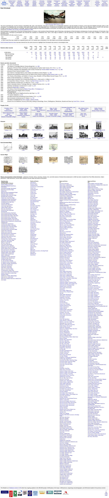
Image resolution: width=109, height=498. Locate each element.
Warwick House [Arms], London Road (8, 273)
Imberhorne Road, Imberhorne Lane (8, 236)
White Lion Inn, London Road (7, 277)
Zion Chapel (3, 279)
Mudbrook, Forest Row (92, 217)
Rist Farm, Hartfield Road (93, 285)
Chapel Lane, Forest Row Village (7, 197)
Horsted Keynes (64, 3)
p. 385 (61, 69)
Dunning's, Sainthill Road (65, 332)
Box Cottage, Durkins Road (65, 242)
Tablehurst (32, 242)
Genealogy (97, 2)
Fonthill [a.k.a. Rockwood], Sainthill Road (68, 357)
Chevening (42, 1)
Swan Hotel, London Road (6, 267)
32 (50, 57)
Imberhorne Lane (33, 220)
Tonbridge (12, 5)
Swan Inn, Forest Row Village (7, 268)
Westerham (56, 5)
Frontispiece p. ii (39, 89)
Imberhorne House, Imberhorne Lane (67, 448)
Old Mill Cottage (91, 240)
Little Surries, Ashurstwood (65, 479)
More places (86, 5)
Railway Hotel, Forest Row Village (8, 247)
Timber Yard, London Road (93, 376)
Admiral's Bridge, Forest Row (7, 184)
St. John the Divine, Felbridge (7, 260)
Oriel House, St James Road (93, 243)
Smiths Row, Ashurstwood (93, 318)
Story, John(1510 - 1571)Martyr (83, 115)
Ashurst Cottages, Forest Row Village (67, 208)
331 (45, 54)
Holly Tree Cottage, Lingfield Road (66, 429)
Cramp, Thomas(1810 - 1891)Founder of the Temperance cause (38, 109)
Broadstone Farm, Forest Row (66, 256)
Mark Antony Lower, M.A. (38, 81)
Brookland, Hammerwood (65, 264)
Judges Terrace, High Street (65, 458)
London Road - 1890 (53, 138)
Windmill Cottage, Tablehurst (93, 419)
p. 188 (47, 84)
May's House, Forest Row (93, 191)
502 (60, 52)
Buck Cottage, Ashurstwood (65, 265)
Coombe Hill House (63, 302)
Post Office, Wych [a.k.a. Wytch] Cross (95, 265)
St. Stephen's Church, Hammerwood (8, 262)
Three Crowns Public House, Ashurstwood (9, 271)
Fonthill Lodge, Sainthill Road (65, 358)
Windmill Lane (33, 253)
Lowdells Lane (33, 227)
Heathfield (27, 3)
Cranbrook (72, 1)
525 (79, 54)
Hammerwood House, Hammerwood (67, 403)
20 (88, 54)
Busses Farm (62, 269)
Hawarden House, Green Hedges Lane (67, 409)
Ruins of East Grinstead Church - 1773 (23, 129)
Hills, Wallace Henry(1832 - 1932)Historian (83, 109)
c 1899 (53, 150)
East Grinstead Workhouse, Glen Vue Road (10, 219)
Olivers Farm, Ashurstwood (93, 242)
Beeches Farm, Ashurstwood (65, 223)
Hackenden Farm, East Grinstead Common (68, 398)
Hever (49, 3)
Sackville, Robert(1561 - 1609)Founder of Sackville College (53, 115)
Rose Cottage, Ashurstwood (93, 293)
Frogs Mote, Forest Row (64, 368)
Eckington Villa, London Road (66, 339)
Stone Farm (90, 338)
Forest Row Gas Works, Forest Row (8, 225)
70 (79, 57)
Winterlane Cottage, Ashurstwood (94, 420)
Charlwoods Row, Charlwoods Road (67, 284)
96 (79, 55)
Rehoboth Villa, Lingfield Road (94, 282)
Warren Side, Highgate (92, 402)
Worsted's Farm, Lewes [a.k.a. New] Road (96, 429)
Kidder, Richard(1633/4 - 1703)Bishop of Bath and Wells (98, 109)
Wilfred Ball (16, 87)
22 (88, 57)
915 (74, 54)
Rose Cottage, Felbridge (93, 295)
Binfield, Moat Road (64, 228)
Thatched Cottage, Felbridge (93, 355)
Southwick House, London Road (94, 326)
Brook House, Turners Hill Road (66, 260)
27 (55, 59)
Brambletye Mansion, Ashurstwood (67, 250)
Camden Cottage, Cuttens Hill (66, 272)
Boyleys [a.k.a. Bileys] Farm (65, 245)
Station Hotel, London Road (6, 264)
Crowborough (79, 1)
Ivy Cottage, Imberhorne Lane (66, 452)
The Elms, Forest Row (92, 359)
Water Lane (32, 249)
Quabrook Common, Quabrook (7, 245)
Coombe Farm (62, 301)
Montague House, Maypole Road (94, 208)
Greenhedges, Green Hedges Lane (67, 392)
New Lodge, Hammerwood (93, 221)
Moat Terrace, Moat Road (93, 204)
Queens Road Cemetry (92, 276)
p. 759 (32, 98)
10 (93, 52)
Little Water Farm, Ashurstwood (66, 481)
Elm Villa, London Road (64, 343)
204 (41, 54)
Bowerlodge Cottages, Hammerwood (67, 241)
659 (64, 54)
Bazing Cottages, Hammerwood (66, 220)
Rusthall (57, 4)
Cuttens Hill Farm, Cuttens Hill (66, 320)
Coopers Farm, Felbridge (65, 304)
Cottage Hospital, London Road (66, 309)
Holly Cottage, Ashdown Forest (66, 428)
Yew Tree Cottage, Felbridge (93, 432)
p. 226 (52, 79)
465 (60, 54)
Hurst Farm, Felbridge (64, 443)
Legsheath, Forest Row (64, 471)
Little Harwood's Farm (64, 477)
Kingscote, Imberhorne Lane (65, 464)
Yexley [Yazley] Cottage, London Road (95, 435)
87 (83, 57)
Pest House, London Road (93, 253)
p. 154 (47, 81)
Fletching (34, 2)
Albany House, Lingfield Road (66, 184)
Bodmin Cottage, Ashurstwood (66, 237)
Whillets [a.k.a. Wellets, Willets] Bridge (9, 275)
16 (88, 59)
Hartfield (12, 3)
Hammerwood (33, 211)
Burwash (27, 1)
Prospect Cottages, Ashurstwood (94, 269)
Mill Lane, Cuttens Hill (5, 242)
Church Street (33, 190)
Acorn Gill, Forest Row (64, 183)
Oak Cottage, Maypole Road (93, 228)
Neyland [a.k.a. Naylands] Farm (94, 224)
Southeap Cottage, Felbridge (93, 324)
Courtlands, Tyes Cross (64, 312)
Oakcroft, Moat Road (92, 232)
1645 (23, 163)
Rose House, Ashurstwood (93, 299)
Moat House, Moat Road (93, 201)
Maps (97, 5)
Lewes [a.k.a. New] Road (35, 222)
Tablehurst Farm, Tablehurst (93, 349)
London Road (33, 226)
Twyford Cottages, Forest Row (94, 387)
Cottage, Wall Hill (63, 308)
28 (83, 55)
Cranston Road (33, 193)
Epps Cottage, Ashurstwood (65, 345)
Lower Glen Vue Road (34, 228)
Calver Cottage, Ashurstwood (65, 271)
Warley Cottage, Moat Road (93, 400)
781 (69, 54)
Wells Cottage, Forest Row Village (95, 409)
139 (74, 55)
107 (36, 54)
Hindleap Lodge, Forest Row (65, 426)
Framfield (49, 2)
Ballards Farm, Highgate (64, 211)
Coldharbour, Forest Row (65, 297)
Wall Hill (32, 248)
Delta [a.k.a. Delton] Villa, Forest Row (67, 324)
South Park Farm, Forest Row (94, 322)
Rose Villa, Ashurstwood (93, 300)
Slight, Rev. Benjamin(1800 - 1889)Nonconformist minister (68, 115)
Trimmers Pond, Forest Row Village (95, 380)
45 (64, 57)
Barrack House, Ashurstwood (65, 216)
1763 (68, 163)
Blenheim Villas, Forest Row (65, 235)
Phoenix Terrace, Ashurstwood (94, 255)
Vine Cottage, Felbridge (92, 394)
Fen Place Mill (62, 349)
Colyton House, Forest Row (65, 298)
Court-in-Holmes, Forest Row (65, 310)
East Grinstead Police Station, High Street (9, 215)
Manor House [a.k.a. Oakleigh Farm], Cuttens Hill (98, 184)
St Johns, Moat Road (92, 333)
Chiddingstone (57, 1)
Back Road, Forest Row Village (7, 189)
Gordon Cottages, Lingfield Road (66, 381)
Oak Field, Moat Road (92, 230)
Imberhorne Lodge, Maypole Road (66, 449)
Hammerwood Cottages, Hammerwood (67, 401)
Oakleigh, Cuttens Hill (92, 238)
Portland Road (33, 234)
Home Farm (62, 432)
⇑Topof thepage (106, 493)
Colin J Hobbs (25, 99)
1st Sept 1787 (83, 164)
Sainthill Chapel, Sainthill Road (7, 253)
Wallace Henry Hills (29, 89)
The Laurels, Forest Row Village (94, 368)
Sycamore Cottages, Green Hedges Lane (96, 348)
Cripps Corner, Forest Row (65, 313)
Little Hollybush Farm (64, 478)
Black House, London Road (65, 231)
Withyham (72, 5)
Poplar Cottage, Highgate (93, 264)
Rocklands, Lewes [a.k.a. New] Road (95, 289)
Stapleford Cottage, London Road (94, 337)
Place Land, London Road (93, 258)
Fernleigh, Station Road (64, 351)
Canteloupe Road (33, 185)
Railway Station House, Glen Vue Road (96, 277)
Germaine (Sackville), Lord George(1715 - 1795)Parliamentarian (68, 109)
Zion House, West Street (93, 436)
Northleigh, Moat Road (92, 227)
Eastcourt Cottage (63, 338)
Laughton (87, 3)
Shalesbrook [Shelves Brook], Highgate (96, 311)
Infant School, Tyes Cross (6, 237)
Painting (22, 87)
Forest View (62, 365)
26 (36, 57)
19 (93, 57)
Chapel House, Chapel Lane (65, 279)
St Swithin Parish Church (6, 259)
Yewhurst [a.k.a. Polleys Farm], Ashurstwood (97, 433)
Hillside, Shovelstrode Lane (65, 423)
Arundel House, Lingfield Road (66, 195)
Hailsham (87, 2)
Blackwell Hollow (33, 183)
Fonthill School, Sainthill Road (7, 223)
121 (36, 52)
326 (55, 54)
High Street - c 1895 (68, 138)
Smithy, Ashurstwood (92, 319)
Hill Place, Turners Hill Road (65, 421)
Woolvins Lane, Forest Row (93, 428)
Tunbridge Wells (19, 5)
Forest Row (41, 2)
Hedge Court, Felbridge (64, 413)
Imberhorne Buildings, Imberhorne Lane (68, 445)
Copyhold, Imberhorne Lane (65, 305)
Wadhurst (34, 5)
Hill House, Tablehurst (64, 419)
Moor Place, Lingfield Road (93, 209)
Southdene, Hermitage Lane (93, 323)
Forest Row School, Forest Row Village (9, 229)
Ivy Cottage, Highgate (64, 454)
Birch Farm (62, 230)
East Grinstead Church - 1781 (38, 129)
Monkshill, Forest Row (92, 206)
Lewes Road (32, 223)
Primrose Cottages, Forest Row (94, 268)
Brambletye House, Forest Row (66, 249)
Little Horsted (19, 4)
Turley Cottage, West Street (93, 384)
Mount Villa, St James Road (93, 216)
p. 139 (65, 76)
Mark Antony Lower (53, 74)
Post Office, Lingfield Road (93, 266)
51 (41, 57)
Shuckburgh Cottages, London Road (95, 315)
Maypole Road (33, 230)
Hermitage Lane (33, 213)
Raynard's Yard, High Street (93, 280)
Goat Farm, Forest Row (64, 379)
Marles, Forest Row (92, 186)
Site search (104, 3)
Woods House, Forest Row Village (95, 427)
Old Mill (89, 239)
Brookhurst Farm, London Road (66, 263)
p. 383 (39, 96)
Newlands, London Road (93, 223)
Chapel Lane (33, 188)
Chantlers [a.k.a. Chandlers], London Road (68, 278)
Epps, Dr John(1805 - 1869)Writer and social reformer (53, 109)
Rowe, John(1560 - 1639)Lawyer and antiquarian (38, 115)
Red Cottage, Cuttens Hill (93, 281)
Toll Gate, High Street (92, 377)
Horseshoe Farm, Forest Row (66, 437)
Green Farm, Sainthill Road (65, 390)
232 (50, 54)
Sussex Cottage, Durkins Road (94, 345)
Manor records (34, 99)
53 (45, 59)
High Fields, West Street (64, 417)
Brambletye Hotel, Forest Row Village (8, 195)
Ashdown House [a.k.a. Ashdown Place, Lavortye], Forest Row (68, 205)
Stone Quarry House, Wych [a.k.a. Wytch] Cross (97, 339)
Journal (82, 101)
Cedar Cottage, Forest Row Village (67, 276)
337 (45, 52)
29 (36, 55)
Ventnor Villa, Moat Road (93, 391)
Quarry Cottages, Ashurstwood (94, 274)
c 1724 (8, 150)
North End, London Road (93, 225)
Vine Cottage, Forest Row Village (94, 395)
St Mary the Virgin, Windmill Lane (8, 258)
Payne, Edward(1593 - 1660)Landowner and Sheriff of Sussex (23, 114)
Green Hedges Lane (34, 209)
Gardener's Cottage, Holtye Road (66, 371)
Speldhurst (79, 4)
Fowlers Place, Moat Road (6, 230)
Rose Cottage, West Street (93, 292)
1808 (98, 164)
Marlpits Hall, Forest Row (93, 187)
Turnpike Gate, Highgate (93, 386)
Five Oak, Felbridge (64, 356)
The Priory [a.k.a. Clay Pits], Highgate (95, 369)
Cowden (64, 1)
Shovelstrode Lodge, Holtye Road (94, 314)
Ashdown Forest (12, 1)
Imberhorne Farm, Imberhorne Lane (67, 447)
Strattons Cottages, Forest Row (94, 344)
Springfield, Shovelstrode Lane (94, 330)
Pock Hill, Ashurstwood (92, 261)
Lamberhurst (79, 3)
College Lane (33, 192)
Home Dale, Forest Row (64, 430)
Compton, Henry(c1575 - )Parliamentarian (8, 109)
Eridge (27, 2)
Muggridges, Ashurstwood (93, 219)
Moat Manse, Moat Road (93, 202)
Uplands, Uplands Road (92, 388)
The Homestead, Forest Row (93, 363)
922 (64, 52)
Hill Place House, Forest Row (65, 422)
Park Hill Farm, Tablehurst (93, 247)
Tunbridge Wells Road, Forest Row (95, 383)
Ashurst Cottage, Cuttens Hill (65, 207)
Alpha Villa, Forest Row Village (66, 193)
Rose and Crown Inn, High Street (7, 249)
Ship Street (32, 237)
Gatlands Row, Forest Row (65, 376)
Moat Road (32, 231)
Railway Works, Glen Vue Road (94, 278)
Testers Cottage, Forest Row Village (95, 353)
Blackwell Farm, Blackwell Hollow (66, 234)
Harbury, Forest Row (64, 406)
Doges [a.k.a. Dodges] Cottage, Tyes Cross (68, 328)
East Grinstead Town (34, 201)
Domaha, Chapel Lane (64, 330)
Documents (97, 4)
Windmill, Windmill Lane (92, 417)
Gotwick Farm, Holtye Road (65, 384)
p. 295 (50, 72)
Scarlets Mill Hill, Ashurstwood (94, 309)
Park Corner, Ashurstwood (6, 244)
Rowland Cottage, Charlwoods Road (95, 304)
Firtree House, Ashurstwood (65, 354)
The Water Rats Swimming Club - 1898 (98, 137)
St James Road (33, 239)
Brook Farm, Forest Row (64, 259)
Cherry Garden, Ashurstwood (65, 287)
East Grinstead (87, 1)
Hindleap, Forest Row (64, 425)
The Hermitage (91, 360)
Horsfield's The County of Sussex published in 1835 (20, 29)
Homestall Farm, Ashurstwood (66, 434)
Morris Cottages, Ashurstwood (94, 212)
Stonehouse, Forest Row (93, 341)
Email (104, 2)
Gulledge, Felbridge (64, 397)
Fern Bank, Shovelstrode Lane (66, 350)
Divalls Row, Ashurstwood (65, 327)
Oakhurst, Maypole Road (93, 236)
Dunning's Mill (4, 211)
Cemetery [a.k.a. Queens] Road (36, 186)
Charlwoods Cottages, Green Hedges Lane (68, 283)
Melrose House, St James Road (94, 195)
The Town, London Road (93, 372)
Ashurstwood (33, 182)
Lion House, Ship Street (64, 475)
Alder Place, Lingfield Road (65, 190)
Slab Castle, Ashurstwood (93, 316)
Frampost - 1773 (8, 130)
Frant (57, 2)
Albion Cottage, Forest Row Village (67, 186)
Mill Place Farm (91, 198)
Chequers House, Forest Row (66, 286)
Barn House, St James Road (65, 215)
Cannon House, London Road (66, 274)
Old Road (32, 233)
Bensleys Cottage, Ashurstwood (66, 227)
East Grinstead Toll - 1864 (23, 138)
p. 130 (37, 93)
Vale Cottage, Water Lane (93, 390)
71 (83, 59)
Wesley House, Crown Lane (93, 411)
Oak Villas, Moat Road (92, 231)
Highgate (32, 218)
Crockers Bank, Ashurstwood (65, 315)
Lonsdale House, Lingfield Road (66, 482)
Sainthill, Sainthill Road (92, 308)
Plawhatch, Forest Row (92, 260)
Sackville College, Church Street (7, 252)
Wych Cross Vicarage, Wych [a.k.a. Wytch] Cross (11, 278)
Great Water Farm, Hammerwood (66, 388)
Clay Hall (61, 293)
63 (60, 59)
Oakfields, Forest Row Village (94, 235)
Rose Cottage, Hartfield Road (94, 296)
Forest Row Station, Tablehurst (66, 362)
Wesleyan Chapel (4, 274)
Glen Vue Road (33, 208)
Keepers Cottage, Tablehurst (65, 459)
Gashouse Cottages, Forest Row (66, 373)
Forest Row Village (34, 207)
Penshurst (42, 4)
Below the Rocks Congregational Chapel (9, 192)
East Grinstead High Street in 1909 (54, 23)
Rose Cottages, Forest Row (93, 297)
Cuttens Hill (32, 196)
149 (69, 55)
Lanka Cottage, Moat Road (65, 467)
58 (69, 59)
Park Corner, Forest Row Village (94, 246)
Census (97, 1)
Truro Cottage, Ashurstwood (93, 381)
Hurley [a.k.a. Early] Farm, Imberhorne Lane (68, 441)
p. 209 (60, 74)
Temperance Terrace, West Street (94, 352)
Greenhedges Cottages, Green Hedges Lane (69, 394)
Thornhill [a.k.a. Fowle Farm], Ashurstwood (96, 373)
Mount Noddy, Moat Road (93, 213)
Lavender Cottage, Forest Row (66, 470)
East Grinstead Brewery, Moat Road (8, 212)
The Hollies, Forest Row (93, 361)
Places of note (105, 5)
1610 (8, 163)
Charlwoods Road (34, 189)
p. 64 (21, 94)
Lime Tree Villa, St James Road (66, 473)
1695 (38, 163)
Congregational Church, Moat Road (8, 200)
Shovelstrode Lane (34, 238)
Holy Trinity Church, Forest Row (7, 234)
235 (50, 52)
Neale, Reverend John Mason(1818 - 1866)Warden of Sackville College (8, 114)
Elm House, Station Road (65, 342)
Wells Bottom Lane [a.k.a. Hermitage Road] (39, 250)
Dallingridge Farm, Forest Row (66, 323)
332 (55, 52)
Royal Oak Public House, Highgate (8, 251)
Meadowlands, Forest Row (93, 193)
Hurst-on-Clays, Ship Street (65, 444)
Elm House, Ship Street (64, 341)
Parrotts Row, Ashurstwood (93, 250)
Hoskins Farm (62, 439)
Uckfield (27, 5)
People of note (105, 4)
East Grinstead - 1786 (68, 130)
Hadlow (79, 2)
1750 (53, 162)
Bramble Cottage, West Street (66, 246)
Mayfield (34, 4)
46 (41, 59)
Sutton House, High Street (93, 346)
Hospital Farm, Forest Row (65, 440)
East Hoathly (12, 2)
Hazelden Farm (63, 412)
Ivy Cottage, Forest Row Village (66, 455)
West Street (32, 252)
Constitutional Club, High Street (7, 202)
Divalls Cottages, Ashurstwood (66, 325)
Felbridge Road (4, 222)
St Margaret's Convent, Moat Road (8, 256)
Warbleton (49, 5)
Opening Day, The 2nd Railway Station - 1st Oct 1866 (38, 137)
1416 (69, 52)
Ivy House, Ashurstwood (64, 456)
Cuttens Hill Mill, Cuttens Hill (7, 207)
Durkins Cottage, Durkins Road (66, 334)
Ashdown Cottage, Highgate (65, 198)
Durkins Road (33, 198)
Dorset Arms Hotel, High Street (7, 210)
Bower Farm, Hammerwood (65, 238)
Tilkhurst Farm (91, 375)
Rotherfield (49, 4)
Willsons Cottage (91, 416)
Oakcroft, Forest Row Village (93, 234)
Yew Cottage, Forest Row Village (94, 431)
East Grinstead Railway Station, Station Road (69, 336)
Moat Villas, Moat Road (92, 205)
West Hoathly (64, 5)
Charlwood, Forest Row (64, 280)
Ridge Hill (90, 284)
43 (64, 59)
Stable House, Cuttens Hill (93, 334)
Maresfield (27, 4)
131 (64, 55)
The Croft (90, 357)
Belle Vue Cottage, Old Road (65, 226)
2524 (73, 52)
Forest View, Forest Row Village (66, 364)
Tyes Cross (32, 245)
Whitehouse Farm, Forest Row (94, 415)
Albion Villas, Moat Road (64, 189)
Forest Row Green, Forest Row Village (9, 226)
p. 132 (31, 77)
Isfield (72, 3)
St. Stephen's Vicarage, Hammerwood (9, 263)
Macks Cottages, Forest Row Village (95, 183)
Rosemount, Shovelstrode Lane (94, 302)
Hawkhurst (19, 3)
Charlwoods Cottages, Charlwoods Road (68, 282)
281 (83, 54)
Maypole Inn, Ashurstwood (6, 241)
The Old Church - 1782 (53, 129)
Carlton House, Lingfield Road (66, 275)
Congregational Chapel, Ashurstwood (8, 199)
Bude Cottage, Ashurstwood (65, 267)
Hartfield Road (33, 212)
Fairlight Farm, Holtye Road (65, 347)
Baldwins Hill (3, 191)
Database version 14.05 (15, 488)
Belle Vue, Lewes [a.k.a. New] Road (67, 224)
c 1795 (23, 150)
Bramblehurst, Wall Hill (64, 248)
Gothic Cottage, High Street (65, 383)
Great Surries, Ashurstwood (65, 387)
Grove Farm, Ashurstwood (65, 395)
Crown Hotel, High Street (6, 206)
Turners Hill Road (33, 244)
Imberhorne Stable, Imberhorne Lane (67, 451)
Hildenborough (57, 3)
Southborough (72, 4)
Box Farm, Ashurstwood (64, 244)
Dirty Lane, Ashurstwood (6, 208)
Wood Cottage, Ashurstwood (93, 423)
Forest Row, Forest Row (35, 205)
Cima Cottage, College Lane (65, 290)
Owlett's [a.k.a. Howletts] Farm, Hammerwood (97, 245)
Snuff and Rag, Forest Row (93, 320)
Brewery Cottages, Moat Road (66, 252)
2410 (83, 52)
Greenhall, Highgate (64, 391)
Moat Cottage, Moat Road (93, 199)
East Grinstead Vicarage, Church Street (9, 218)
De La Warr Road (33, 197)
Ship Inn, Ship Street (5, 255)
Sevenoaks (64, 4)
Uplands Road (33, 246)
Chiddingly (49, 1)
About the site (105, 1)
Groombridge (72, 2)
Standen (89, 335)
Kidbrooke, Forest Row (64, 463)
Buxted (34, 1)
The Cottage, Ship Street (93, 356)
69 (41, 55)
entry (27, 71)
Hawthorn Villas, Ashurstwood (66, 410)
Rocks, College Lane (92, 291)
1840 (23, 173)
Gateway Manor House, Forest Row (67, 375)
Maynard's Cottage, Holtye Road (94, 190)
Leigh (12, 4)
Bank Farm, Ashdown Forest (65, 212)
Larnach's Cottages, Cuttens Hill (66, 469)
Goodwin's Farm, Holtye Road (66, 380)
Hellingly (34, 3)
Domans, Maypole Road (64, 331)
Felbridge (32, 203)
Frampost (61, 366)
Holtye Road (32, 219)
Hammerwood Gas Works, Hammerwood (68, 402)
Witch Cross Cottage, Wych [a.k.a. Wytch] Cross (97, 421)
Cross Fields (62, 316)
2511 (78, 52)
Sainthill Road (33, 235)
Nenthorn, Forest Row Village (94, 220)
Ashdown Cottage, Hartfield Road (66, 197)
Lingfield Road (33, 224)
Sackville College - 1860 (8, 138)
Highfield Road (33, 216)
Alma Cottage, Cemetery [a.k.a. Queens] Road (69, 191)
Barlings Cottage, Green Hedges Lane (67, 213)
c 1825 (38, 150)
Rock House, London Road (93, 288)
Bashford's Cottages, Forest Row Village (68, 219)
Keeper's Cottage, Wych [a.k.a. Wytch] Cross (69, 460)
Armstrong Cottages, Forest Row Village (68, 194)
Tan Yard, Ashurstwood (92, 350)
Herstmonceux (42, 3)
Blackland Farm (63, 233)
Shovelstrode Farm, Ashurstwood (94, 312)
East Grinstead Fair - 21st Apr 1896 (83, 138)
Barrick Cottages (63, 218)
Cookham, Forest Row (64, 300)
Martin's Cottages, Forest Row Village (95, 189)
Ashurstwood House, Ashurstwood (66, 209)
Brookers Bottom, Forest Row (66, 261)
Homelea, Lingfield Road (65, 433)
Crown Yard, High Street (64, 319)
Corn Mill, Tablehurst (5, 203)
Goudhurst (64, 2)
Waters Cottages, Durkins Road (94, 405)
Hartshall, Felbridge (63, 407)
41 (55, 55)
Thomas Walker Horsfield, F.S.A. (49, 69)
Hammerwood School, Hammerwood (8, 233)
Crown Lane (32, 194)
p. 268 (38, 66)
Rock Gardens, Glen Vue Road (94, 287)
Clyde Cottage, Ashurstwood (65, 294)
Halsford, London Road (64, 399)
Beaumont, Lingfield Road (65, 222)
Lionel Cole (76, 101)
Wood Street (32, 254)
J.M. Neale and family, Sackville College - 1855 (98, 130)
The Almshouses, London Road (7, 270)
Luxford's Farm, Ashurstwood (65, 484)
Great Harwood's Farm (64, 386)
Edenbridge (19, 2)
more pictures (99, 121)
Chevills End (62, 289)
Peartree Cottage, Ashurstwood (94, 251)
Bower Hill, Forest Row (64, 239)
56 (88, 52)
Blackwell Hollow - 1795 (83, 129)
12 (31, 52)
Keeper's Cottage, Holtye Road (66, 462)
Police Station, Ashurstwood (93, 262)
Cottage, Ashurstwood (64, 306)
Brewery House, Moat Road (65, 253)
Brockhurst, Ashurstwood (65, 257)
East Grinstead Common (35, 200)
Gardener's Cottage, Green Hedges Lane (68, 372)
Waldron (42, 5)
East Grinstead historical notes (8, 42)
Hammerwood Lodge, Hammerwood (67, 405)
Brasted (19, 1)
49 (50, 55)
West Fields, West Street (93, 413)
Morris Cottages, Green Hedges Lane (95, 210)
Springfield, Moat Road (92, 331)
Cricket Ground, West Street (7, 204)
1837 (8, 172)
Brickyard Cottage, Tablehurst (66, 254)
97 (74, 57)
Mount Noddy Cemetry (92, 214)
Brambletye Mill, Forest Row (7, 196)
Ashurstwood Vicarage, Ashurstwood (8, 188)
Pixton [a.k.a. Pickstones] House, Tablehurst (97, 257)
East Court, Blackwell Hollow (65, 335)
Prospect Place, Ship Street (93, 270)
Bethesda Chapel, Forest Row (7, 193)
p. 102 (59, 68)
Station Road (33, 241)
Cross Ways (62, 317)
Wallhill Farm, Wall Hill (92, 399)
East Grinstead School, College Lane (8, 217)
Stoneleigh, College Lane (93, 342)
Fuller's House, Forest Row (65, 369)
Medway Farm (91, 194)
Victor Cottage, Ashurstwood (93, 392)
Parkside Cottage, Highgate (93, 249)
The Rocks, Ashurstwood (93, 371)
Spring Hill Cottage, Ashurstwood (94, 327)
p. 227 (34, 85)
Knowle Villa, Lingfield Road (65, 466)
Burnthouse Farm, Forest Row (66, 268)
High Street (32, 215)
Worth (79, 5)
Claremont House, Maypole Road (66, 291)
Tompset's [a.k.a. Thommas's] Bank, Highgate (97, 379)
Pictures (97, 3)
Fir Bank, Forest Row (64, 353)
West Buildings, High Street (93, 412)
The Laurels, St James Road (93, 366)
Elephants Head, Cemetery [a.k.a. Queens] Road (11, 221)
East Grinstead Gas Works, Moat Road (9, 214)
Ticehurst (87, 4)
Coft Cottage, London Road (65, 295)
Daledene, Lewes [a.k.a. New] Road (67, 321)
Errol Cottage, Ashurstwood (65, 346)
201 (41, 52)
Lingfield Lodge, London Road (66, 474)
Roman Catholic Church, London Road (9, 248)
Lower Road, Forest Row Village (7, 240)
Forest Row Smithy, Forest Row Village (67, 361)
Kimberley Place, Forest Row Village (8, 238)
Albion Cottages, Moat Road (65, 187)
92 (74, 59)
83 (60, 55)
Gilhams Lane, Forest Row (6, 232)
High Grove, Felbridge (64, 418)
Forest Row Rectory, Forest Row (7, 227)
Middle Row (90, 197)
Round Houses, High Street (93, 303)
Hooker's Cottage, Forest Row (66, 436)
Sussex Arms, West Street (6, 266)
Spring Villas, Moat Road (93, 329)
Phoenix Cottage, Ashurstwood (94, 254)
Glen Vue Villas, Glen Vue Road (66, 377)
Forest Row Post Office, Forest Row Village (68, 360)
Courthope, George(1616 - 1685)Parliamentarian (23, 109)
